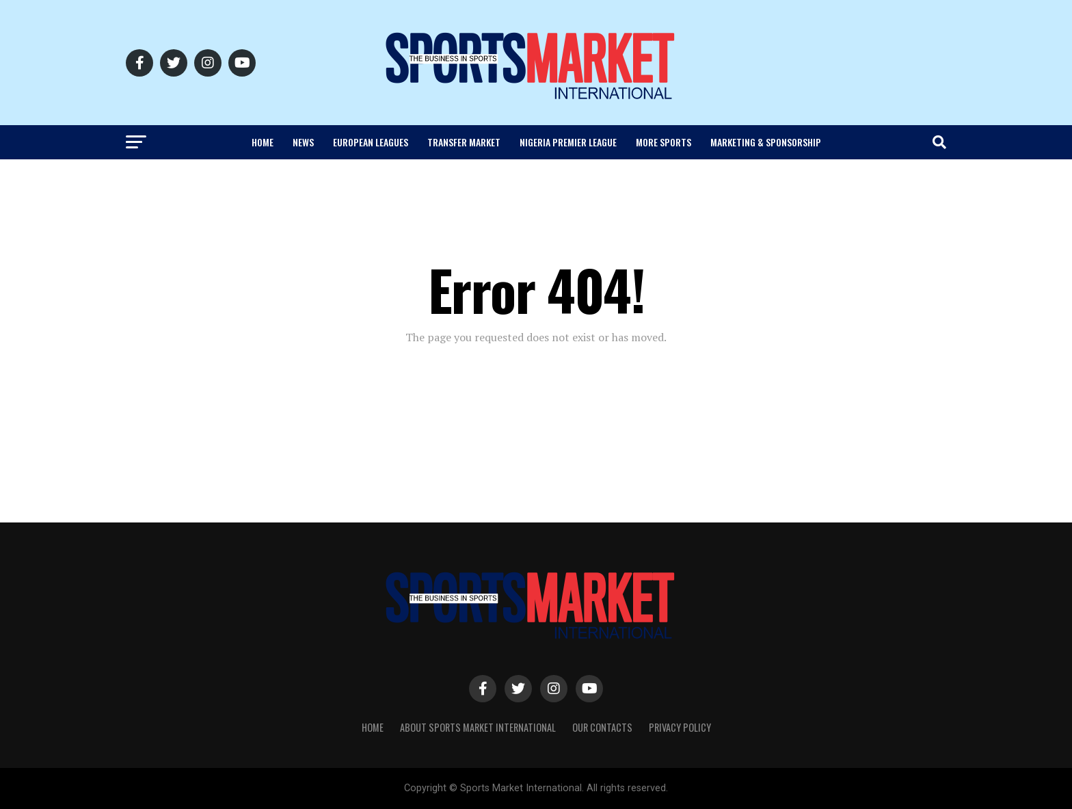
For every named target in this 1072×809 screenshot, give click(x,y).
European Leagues (370, 142)
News (303, 142)
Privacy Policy (680, 727)
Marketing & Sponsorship (765, 142)
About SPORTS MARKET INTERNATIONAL (478, 727)
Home (262, 142)
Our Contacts (602, 727)
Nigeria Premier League (568, 142)
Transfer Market (463, 142)
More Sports (663, 142)
